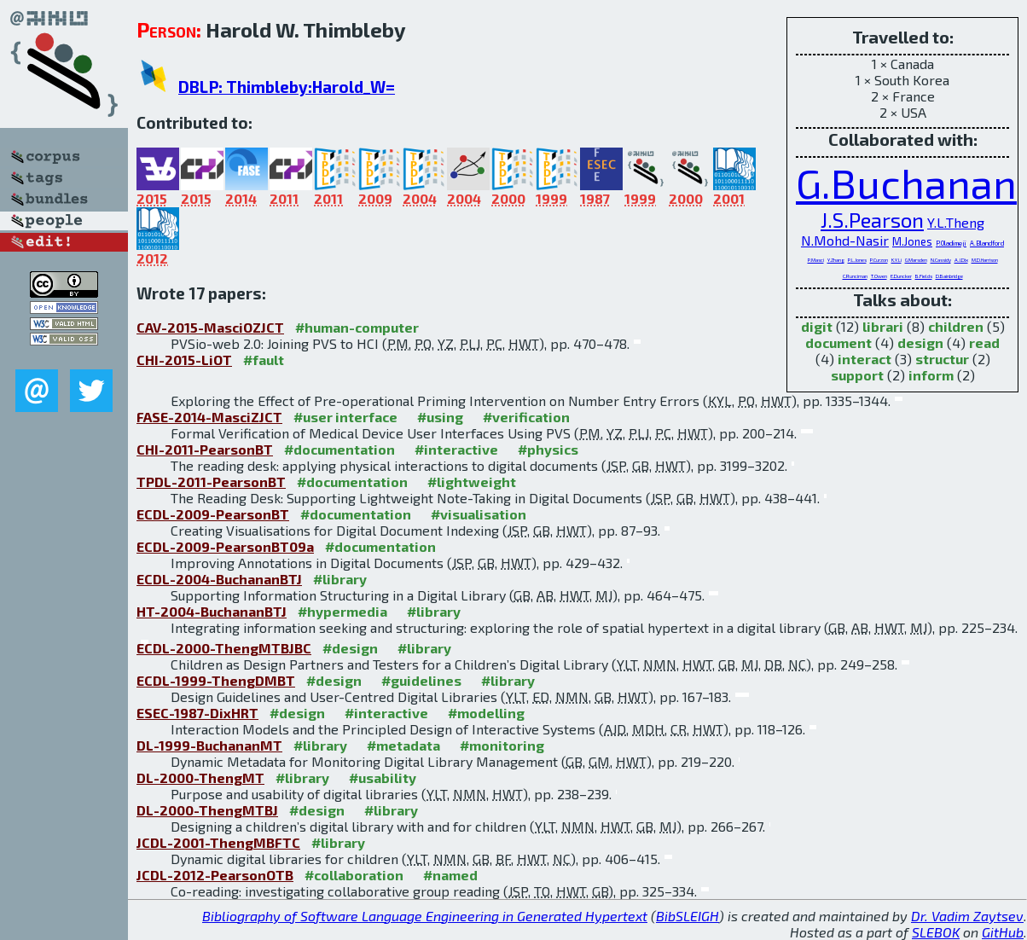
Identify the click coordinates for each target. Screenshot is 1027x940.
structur (942, 359)
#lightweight (471, 481)
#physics (548, 449)
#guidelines (421, 680)
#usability (382, 777)
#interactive (456, 449)
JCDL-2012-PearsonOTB (214, 875)
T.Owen (879, 276)
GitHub (1003, 932)
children (955, 326)
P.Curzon (879, 260)
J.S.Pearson (872, 219)
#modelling (486, 713)
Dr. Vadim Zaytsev (967, 916)
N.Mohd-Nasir (845, 240)
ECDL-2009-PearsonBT (212, 514)
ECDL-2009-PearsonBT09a (225, 546)
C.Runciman (855, 276)
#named (450, 875)
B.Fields (923, 276)
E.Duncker (901, 276)
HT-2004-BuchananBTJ (211, 611)
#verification (526, 417)
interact (864, 359)
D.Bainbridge (949, 276)
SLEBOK (936, 932)
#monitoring (502, 745)
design (920, 342)
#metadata (403, 745)
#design (350, 648)
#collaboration (354, 875)
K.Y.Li (896, 260)
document (838, 342)
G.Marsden (916, 260)
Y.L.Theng (955, 222)
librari (882, 326)
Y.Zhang (835, 260)
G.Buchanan (906, 182)
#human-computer (357, 327)
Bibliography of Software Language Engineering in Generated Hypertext (424, 916)
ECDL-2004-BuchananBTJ (219, 579)
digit (817, 326)
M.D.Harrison (985, 260)
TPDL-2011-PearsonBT (211, 481)
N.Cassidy (941, 260)
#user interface (345, 417)
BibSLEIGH (687, 916)
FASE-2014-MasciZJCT (209, 417)
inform (931, 375)
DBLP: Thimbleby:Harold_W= (286, 86)
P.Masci (816, 260)
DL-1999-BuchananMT (209, 745)
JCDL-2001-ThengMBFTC (218, 842)
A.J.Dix (961, 260)
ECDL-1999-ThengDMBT (215, 680)
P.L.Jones (857, 260)
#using (440, 417)
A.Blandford (987, 243)
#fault (263, 359)
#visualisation (478, 514)
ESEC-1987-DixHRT (197, 713)
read (984, 342)
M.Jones (912, 241)
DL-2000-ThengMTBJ (207, 810)
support (857, 375)
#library (340, 579)
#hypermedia (342, 611)
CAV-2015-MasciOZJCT (210, 327)
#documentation (339, 449)
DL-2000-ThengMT (200, 777)
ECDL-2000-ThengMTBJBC (223, 648)
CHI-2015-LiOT (184, 359)
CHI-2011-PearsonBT (204, 449)
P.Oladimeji (951, 243)
